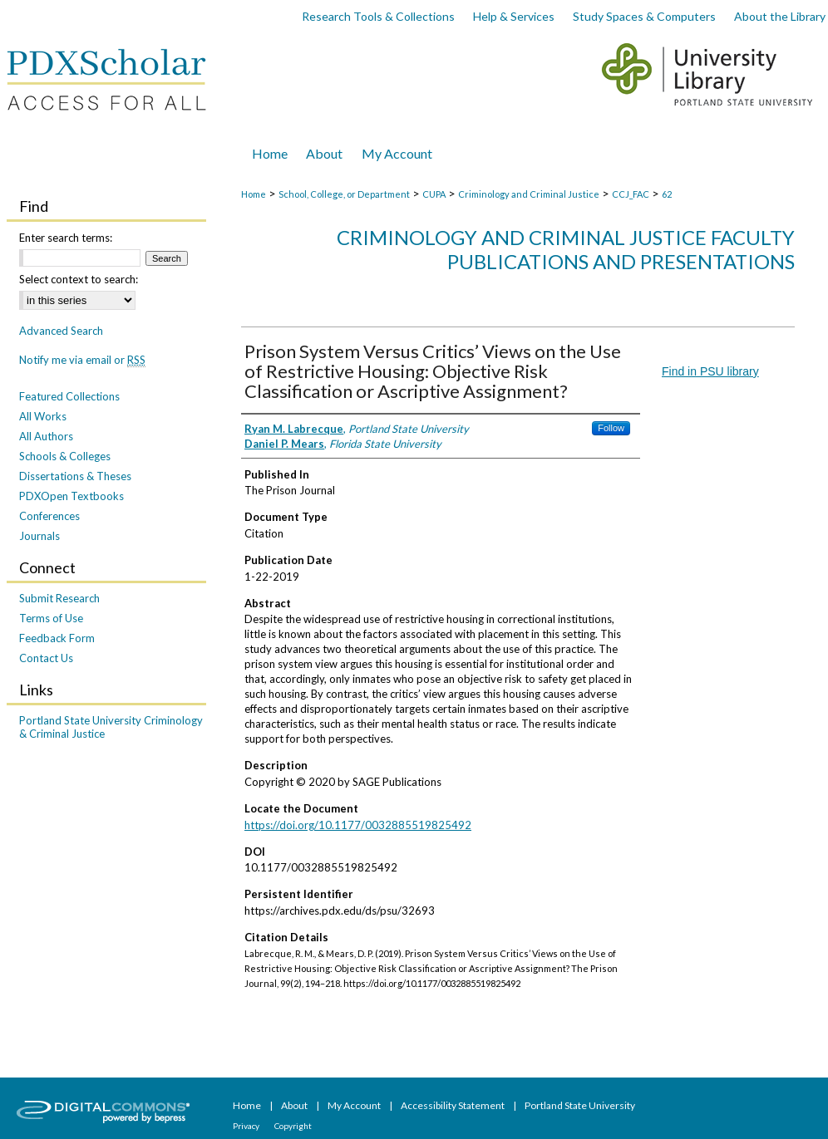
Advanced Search (61, 330)
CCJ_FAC (630, 194)
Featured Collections (69, 396)
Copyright (293, 1126)
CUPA (434, 194)
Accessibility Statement (453, 1105)
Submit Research (59, 598)
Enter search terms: (65, 237)
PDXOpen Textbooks (71, 496)
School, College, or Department (344, 194)
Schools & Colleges (65, 456)
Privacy (247, 1126)
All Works (43, 416)
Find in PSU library (710, 371)
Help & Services (513, 16)
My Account (355, 1105)
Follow (611, 428)
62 (667, 194)
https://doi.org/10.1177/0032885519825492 (357, 825)
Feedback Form (57, 638)
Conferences (49, 516)
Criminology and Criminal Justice (528, 194)
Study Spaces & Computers (644, 16)
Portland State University (580, 1105)
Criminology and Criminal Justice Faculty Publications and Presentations (566, 249)
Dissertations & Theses (75, 476)
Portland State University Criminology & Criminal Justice (111, 727)
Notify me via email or (82, 359)
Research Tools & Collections (378, 16)
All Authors (46, 436)
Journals (39, 535)
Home (253, 194)
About (295, 1105)
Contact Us (46, 658)
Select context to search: (78, 279)
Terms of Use (51, 618)
